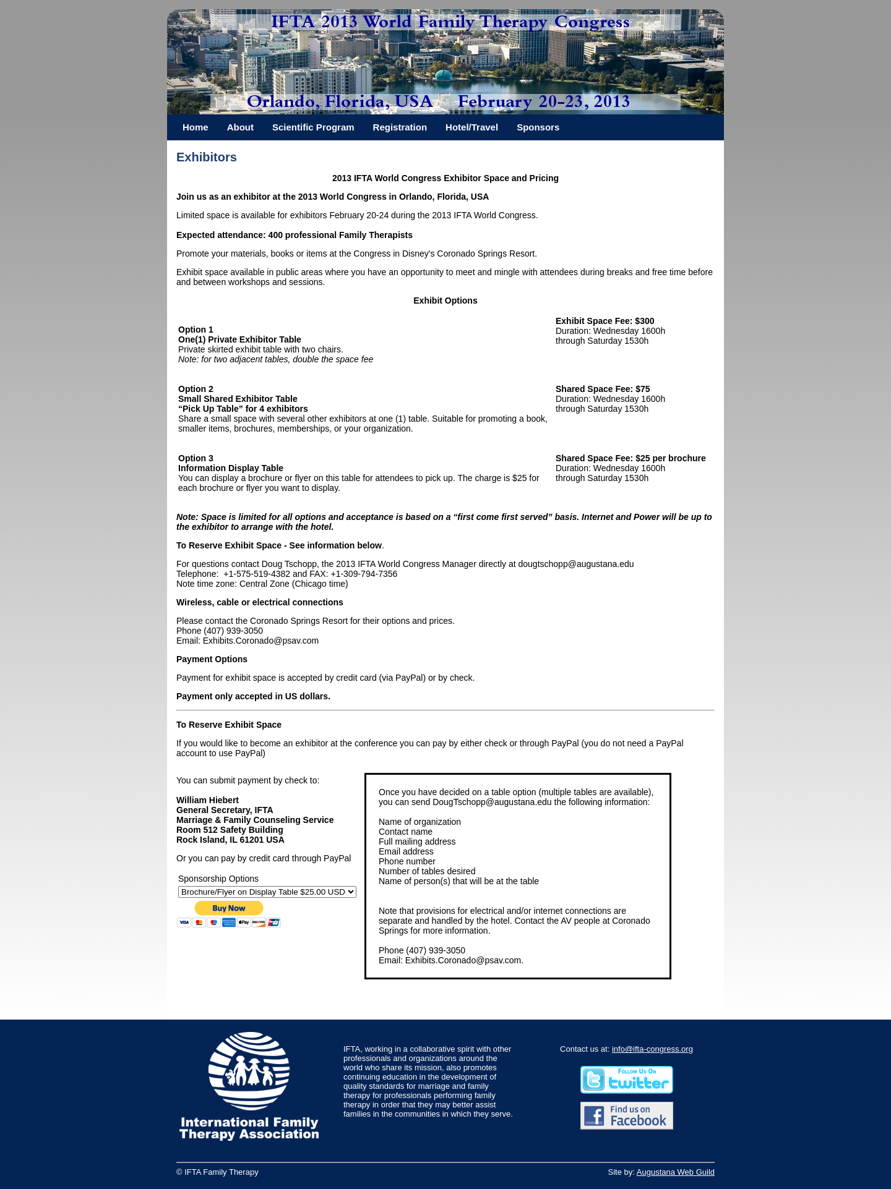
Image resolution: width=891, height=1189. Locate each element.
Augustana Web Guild (676, 1172)
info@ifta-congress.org (652, 1049)
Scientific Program (313, 127)
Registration (400, 127)
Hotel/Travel (472, 127)
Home (196, 127)
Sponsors (538, 127)
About (240, 127)
